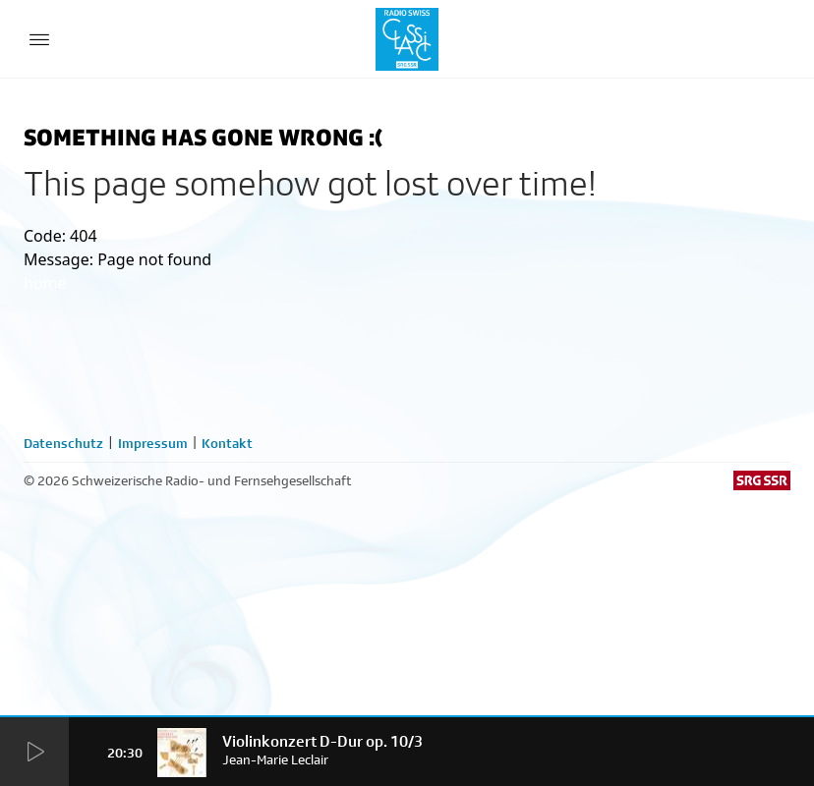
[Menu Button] (39, 39)
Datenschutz (63, 443)
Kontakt (227, 443)
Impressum (153, 443)
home (45, 283)
